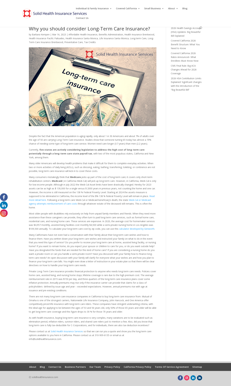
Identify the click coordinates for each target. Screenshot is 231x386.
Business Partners (75, 367)
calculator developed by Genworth (136, 228)
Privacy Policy (112, 367)
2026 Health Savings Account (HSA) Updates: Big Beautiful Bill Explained (186, 32)
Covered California (126, 8)
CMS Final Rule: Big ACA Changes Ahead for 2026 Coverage (184, 69)
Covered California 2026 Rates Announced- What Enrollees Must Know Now (184, 57)
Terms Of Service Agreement (172, 367)
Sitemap (197, 367)
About (171, 8)
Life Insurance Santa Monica (114, 38)
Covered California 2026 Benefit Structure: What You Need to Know (185, 44)
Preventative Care (73, 42)
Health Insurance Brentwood (139, 34)
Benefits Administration (111, 34)
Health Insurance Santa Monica (81, 38)
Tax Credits (90, 42)
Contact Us (82, 18)
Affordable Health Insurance (82, 34)
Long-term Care (138, 38)
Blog (184, 8)
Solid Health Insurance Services (67, 331)
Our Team (95, 367)
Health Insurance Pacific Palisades (46, 38)
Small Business (152, 8)
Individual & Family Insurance (92, 8)
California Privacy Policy (137, 367)
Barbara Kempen (41, 34)
